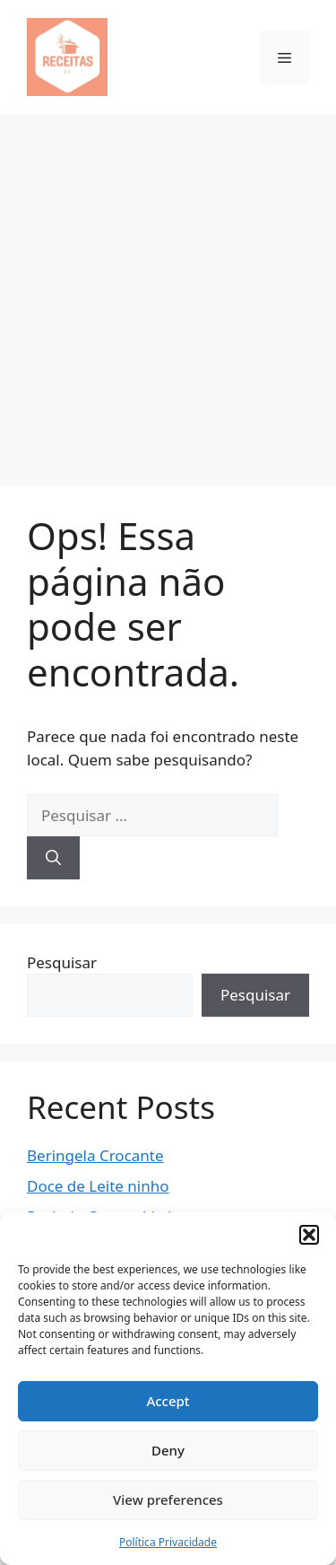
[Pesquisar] (53, 857)
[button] (309, 1235)
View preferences (168, 1499)
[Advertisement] (168, 291)
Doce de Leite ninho (98, 1186)
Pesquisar (62, 962)
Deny (168, 1450)
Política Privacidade (168, 1542)
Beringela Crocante (95, 1155)
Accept (167, 1401)
